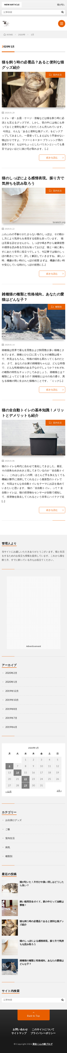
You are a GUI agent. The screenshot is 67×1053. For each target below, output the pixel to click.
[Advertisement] (33, 609)
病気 (7, 847)
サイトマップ (18, 1033)
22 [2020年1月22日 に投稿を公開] (25, 779)
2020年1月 (11, 681)
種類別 (58, 306)
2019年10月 (12, 699)
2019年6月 (11, 727)
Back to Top (33, 1015)
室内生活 (57, 74)
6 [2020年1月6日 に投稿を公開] (9, 766)
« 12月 (9, 791)
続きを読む (52, 157)
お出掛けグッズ (13, 820)
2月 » (59, 790)
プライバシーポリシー (43, 1033)
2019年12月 (12, 690)
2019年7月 (11, 717)
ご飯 (7, 829)
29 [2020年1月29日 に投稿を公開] (25, 785)
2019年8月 (11, 709)
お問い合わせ (20, 1029)
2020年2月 (11, 672)
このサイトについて (43, 1029)
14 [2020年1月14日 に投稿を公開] (17, 772)
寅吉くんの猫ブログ (43, 1044)
